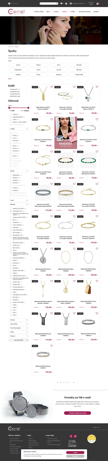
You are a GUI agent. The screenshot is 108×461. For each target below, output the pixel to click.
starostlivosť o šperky (20, 195)
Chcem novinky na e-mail (77, 413)
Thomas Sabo (79, 74)
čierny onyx (17, 245)
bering (16, 135)
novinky (16, 114)
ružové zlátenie (18, 225)
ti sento (16, 163)
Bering (38, 65)
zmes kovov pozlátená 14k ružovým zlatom (20, 278)
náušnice (16, 180)
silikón (15, 273)
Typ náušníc (13, 324)
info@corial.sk (14, 3)
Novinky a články (14, 451)
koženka (16, 299)
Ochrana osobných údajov (54, 444)
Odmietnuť (75, 456)
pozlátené (17, 222)
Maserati (79, 70)
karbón (15, 260)
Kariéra (30, 447)
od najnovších (14, 89)
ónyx (15, 312)
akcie (48, 11)
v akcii (16, 119)
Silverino (58, 74)
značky (73, 11)
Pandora (18, 74)
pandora (16, 153)
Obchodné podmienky (15, 446)
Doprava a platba (14, 438)
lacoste (16, 148)
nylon (15, 292)
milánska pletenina (19, 258)
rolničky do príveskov (20, 193)
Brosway (79, 65)
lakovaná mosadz (19, 242)
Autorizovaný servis (34, 445)
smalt (15, 305)
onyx (15, 310)
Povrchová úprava (15, 328)
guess (16, 145)
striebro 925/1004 (19, 302)
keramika (16, 227)
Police (38, 74)
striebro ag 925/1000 (20, 217)
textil (15, 250)
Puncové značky (14, 449)
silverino (16, 158)
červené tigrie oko (19, 287)
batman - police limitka (20, 122)
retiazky (16, 190)
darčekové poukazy (85, 11)
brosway (16, 140)
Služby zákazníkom (34, 443)
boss (15, 138)
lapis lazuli (17, 247)
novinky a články (39, 11)
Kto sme (31, 438)
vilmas (15, 166)
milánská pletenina (19, 289)
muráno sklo (17, 284)
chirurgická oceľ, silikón (20, 294)
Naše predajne (32, 440)
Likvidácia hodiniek (14, 453)
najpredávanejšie (19, 117)
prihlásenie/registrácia (78, 3)
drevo (15, 265)
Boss (58, 65)
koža (15, 220)
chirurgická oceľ (19, 211)
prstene (16, 188)
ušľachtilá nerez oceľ (19, 275)
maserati (16, 151)
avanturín (16, 268)
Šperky (17, 46)
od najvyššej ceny (15, 94)
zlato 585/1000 (18, 230)
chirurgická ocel (18, 235)
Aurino (18, 65)
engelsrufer (17, 143)
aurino (15, 133)
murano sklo (17, 282)
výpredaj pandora (18, 124)
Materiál (12, 204)
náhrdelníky (17, 175)
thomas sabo (17, 161)
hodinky (56, 11)
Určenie (12, 320)
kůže (15, 315)
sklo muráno (17, 232)
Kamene (12, 336)
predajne (96, 11)
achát (15, 307)
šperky (64, 11)
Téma (12, 200)
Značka (12, 129)
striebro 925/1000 (19, 208)
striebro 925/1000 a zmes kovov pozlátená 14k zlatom (21, 239)
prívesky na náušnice (19, 185)
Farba (12, 332)
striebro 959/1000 (19, 270)
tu (40, 456)
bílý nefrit (16, 297)
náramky (16, 177)
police (16, 156)
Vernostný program (52, 438)
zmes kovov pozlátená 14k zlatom (20, 214)
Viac (9, 61)
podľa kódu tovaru (15, 96)
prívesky (16, 182)
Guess (38, 70)
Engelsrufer (18, 70)
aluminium (16, 263)
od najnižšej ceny (15, 91)
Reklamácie (13, 444)
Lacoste (58, 70)
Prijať (75, 452)
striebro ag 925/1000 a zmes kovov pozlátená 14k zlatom (20, 254)
